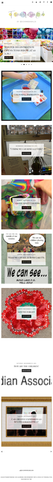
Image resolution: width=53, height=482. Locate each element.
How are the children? (26, 366)
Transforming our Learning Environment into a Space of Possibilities (28, 477)
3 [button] (27, 65)
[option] (26, 45)
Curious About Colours (26, 203)
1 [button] (22, 65)
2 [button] (24, 65)
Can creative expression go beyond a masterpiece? (26, 420)
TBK (30, 479)
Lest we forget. (26, 311)
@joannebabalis (26, 470)
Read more (26, 99)
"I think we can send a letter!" (26, 148)
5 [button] (32, 65)
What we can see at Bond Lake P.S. (26, 257)
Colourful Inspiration (26, 94)
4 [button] (29, 65)
